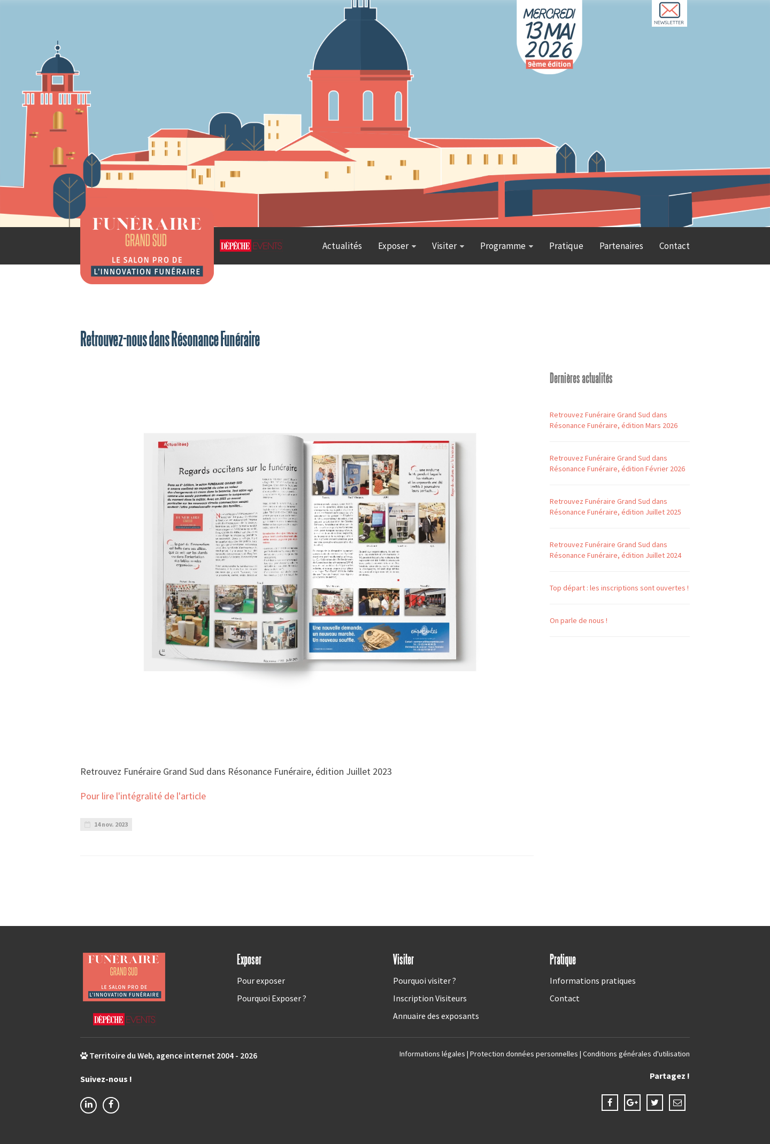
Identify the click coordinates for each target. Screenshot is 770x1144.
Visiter (444, 246)
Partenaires (621, 246)
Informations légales (432, 1054)
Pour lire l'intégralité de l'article (144, 796)
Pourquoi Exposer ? (271, 998)
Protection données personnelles (524, 1054)
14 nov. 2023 (106, 824)
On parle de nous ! (578, 620)
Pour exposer (261, 980)
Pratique (566, 246)
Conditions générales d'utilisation (636, 1054)
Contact (674, 246)
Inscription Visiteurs (430, 998)
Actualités (342, 246)
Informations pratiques (593, 980)
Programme (503, 246)
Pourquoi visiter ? (424, 980)
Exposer (393, 246)
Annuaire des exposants (436, 1015)
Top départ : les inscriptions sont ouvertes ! (619, 588)
